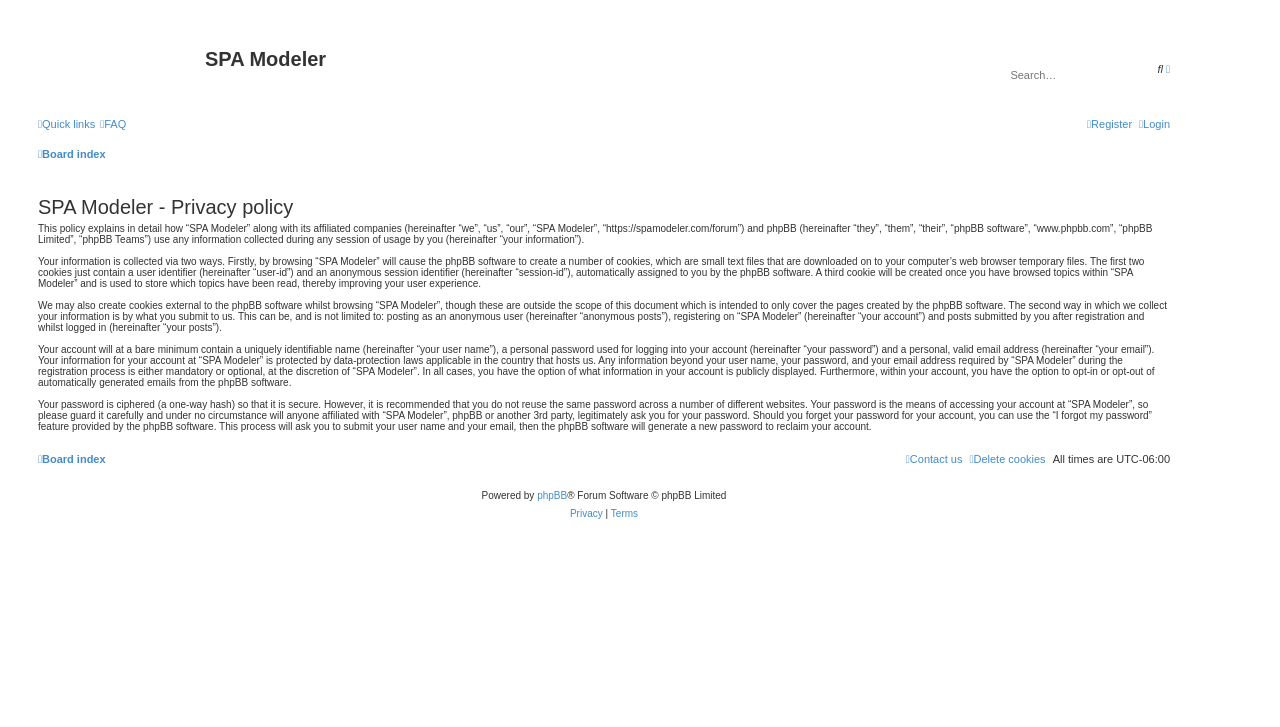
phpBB (552, 495)
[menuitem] (113, 124)
